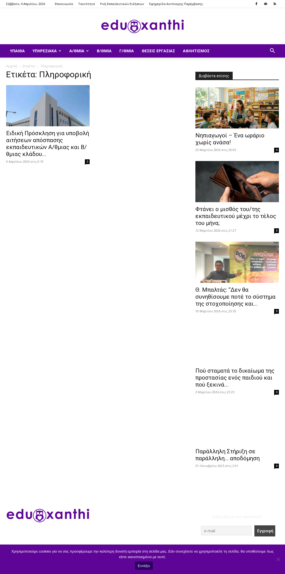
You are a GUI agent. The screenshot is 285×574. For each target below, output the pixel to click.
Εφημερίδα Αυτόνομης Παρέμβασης (176, 4)
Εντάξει (144, 566)
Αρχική (11, 66)
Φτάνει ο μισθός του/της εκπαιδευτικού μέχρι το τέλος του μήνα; (235, 216)
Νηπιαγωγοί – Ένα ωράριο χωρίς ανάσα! (229, 139)
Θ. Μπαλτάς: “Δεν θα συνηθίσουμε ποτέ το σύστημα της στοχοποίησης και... (235, 296)
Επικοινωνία (64, 4)
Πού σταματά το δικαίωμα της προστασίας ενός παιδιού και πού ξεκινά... (234, 377)
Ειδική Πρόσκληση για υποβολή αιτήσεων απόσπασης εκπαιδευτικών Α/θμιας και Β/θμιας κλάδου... (47, 143)
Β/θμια (104, 50)
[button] (272, 51)
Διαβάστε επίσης (214, 76)
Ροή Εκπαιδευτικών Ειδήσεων (122, 4)
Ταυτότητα (86, 4)
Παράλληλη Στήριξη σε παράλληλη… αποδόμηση (227, 455)
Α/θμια (79, 50)
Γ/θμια (126, 50)
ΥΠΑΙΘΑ (17, 50)
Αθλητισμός (196, 50)
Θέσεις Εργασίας (158, 50)
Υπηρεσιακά (47, 50)
